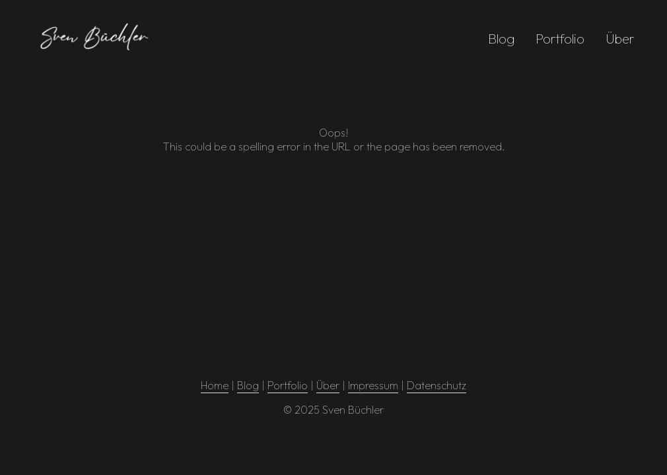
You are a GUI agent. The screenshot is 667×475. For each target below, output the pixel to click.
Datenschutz (436, 385)
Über (620, 38)
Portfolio (560, 38)
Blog (501, 38)
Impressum (373, 385)
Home (214, 385)
